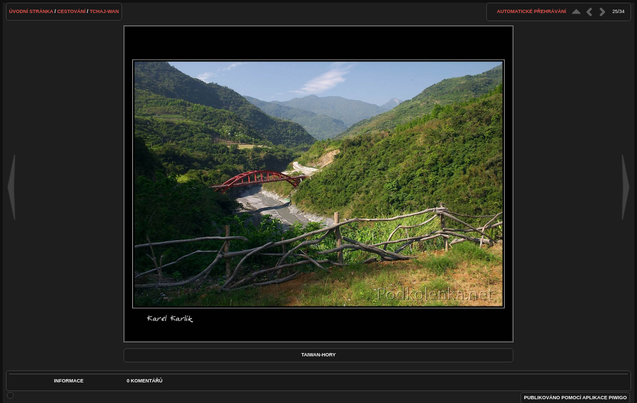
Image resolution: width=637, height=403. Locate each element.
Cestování (71, 11)
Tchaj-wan (104, 11)
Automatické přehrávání (532, 11)
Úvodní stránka (31, 11)
